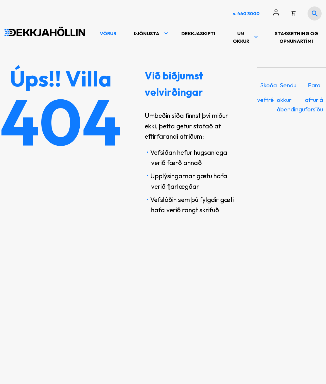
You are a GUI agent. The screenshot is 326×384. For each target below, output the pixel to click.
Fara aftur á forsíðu (314, 97)
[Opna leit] (315, 13)
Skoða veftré (267, 92)
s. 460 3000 (246, 13)
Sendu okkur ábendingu (291, 97)
